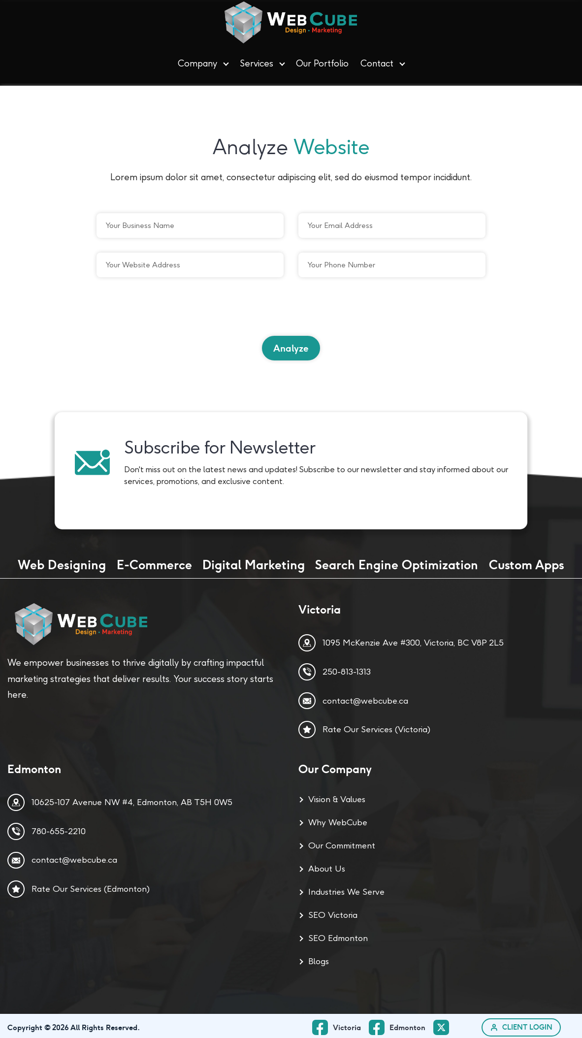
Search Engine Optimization (396, 562)
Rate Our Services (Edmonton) (91, 886)
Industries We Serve (346, 889)
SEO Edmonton (338, 935)
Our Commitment (341, 842)
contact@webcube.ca (365, 697)
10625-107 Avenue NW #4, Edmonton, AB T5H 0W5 (132, 799)
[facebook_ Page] (341, 1024)
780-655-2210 (59, 828)
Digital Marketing (253, 562)
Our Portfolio (322, 62)
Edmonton (408, 1024)
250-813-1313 (347, 669)
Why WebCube (337, 819)
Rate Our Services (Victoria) (376, 726)
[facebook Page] (401, 1024)
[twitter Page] (444, 1025)
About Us (326, 866)
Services (256, 62)
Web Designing (62, 562)
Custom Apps (526, 562)
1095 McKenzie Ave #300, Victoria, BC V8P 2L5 (413, 640)
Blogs (318, 958)
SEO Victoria (332, 912)
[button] (226, 62)
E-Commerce (154, 562)
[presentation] (171, 308)
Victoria (347, 1024)
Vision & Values (336, 796)
